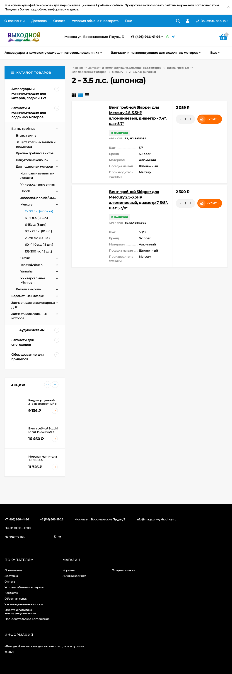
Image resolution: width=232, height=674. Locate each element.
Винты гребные (178, 67)
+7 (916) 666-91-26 (51, 519)
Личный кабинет (74, 576)
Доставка (39, 21)
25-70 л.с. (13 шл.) (37, 238)
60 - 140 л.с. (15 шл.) (39, 244)
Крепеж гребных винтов (34, 153)
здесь (74, 9)
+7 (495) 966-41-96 (145, 37)
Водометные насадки (27, 296)
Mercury (117, 72)
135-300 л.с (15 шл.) (38, 251)
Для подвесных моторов (89, 72)
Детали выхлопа (28, 289)
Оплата (59, 21)
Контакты (11, 593)
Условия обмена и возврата (95, 21)
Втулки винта (26, 135)
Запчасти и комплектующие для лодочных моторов (124, 67)
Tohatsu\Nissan (31, 265)
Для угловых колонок (32, 160)
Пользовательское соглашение (27, 619)
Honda (25, 191)
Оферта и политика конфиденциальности (20, 611)
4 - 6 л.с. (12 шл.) (36, 218)
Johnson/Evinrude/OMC (38, 198)
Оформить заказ (123, 570)
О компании (14, 21)
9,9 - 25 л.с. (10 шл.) (38, 231)
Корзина (69, 570)
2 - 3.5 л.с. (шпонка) (39, 211)
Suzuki (25, 258)
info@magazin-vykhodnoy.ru (156, 519)
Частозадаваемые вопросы (24, 604)
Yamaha (26, 271)
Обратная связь (16, 598)
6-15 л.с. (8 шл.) (35, 224)
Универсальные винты (37, 184)
